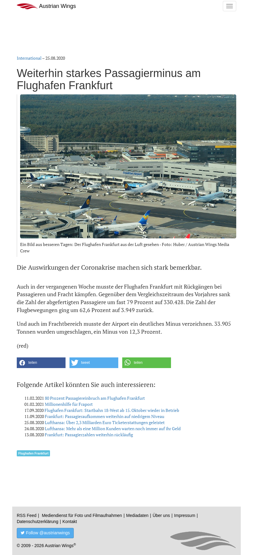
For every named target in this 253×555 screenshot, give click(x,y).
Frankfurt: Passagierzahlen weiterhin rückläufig (89, 434)
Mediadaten (137, 515)
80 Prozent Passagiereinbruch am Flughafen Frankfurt (95, 398)
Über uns (161, 515)
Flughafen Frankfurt (33, 453)
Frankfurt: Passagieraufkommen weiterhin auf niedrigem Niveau (104, 416)
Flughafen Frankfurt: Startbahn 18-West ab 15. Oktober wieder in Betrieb (112, 410)
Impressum (184, 515)
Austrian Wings (46, 6)
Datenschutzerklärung (37, 521)
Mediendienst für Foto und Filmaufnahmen (82, 515)
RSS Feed (27, 515)
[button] (41, 362)
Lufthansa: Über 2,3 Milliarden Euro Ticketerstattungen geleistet (105, 422)
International (29, 58)
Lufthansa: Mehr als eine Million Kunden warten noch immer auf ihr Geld (113, 428)
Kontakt (69, 521)
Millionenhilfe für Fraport (69, 404)
